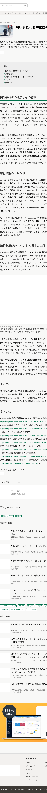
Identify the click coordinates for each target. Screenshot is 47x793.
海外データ (22, 13)
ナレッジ (29, 773)
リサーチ (29, 763)
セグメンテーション (17, 609)
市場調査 (39, 606)
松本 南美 (15, 491)
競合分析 (30, 606)
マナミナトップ (7, 13)
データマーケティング (8, 606)
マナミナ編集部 (16, 598)
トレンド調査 (31, 609)
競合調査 (22, 606)
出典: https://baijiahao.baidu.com (11, 327)
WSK (13, 539)
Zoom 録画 (4, 609)
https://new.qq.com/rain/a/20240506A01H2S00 (19, 463)
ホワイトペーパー (32, 777)
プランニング (30, 766)
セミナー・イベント (32, 780)
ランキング (29, 770)
